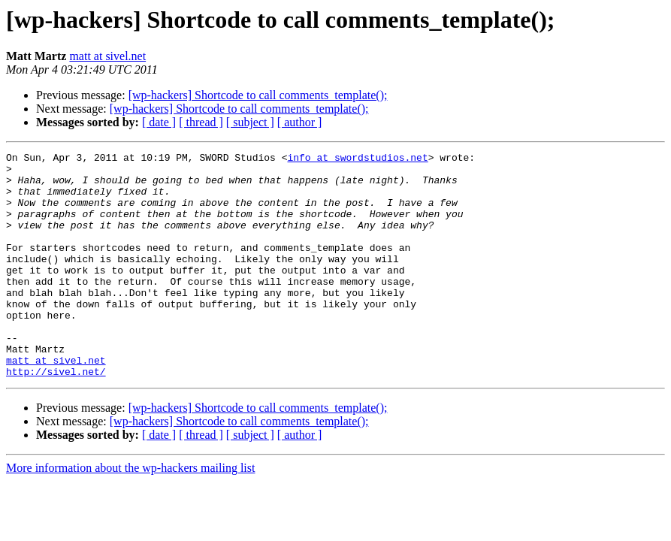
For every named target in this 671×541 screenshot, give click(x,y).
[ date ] (159, 122)
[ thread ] (201, 122)
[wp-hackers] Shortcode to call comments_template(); (258, 95)
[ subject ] (250, 122)
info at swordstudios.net (357, 159)
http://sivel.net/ (56, 416)
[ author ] (299, 122)
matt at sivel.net (107, 56)
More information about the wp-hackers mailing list (130, 512)
